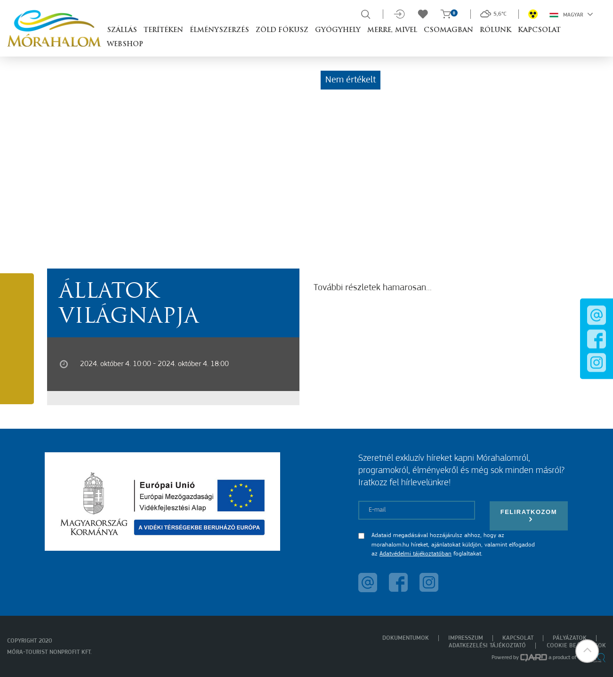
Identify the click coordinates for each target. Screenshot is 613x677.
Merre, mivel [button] (392, 30)
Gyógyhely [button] (338, 30)
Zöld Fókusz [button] (282, 30)
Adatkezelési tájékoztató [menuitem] (487, 646)
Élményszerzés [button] (219, 30)
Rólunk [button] (495, 30)
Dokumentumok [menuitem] (405, 638)
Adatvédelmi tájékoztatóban (415, 554)
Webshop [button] (125, 44)
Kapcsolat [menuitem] (517, 638)
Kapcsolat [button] (539, 30)
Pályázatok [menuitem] (570, 638)
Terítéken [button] (163, 30)
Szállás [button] (122, 30)
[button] (587, 651)
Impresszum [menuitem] (465, 638)
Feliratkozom (528, 515)
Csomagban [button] (448, 30)
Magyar (571, 14)
